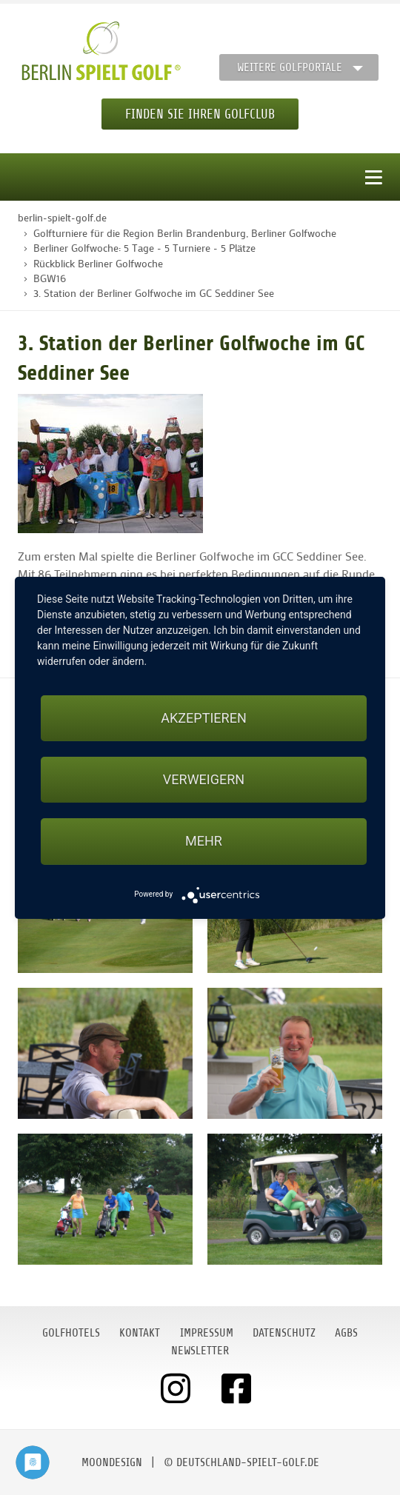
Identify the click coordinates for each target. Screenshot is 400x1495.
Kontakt (139, 1333)
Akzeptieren (203, 718)
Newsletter (200, 1350)
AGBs (346, 1333)
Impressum (206, 1333)
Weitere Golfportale (289, 67)
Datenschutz (284, 1333)
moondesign (111, 1462)
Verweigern (203, 779)
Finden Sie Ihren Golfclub (200, 114)
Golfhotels (71, 1333)
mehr (203, 841)
